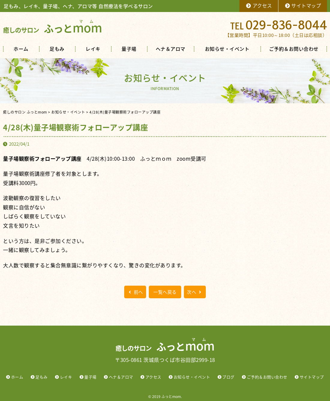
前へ (135, 292)
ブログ (228, 377)
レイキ (93, 48)
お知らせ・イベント (227, 48)
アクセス (258, 5)
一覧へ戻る (165, 292)
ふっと (52, 28)
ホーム (21, 48)
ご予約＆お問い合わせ (294, 48)
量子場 (129, 48)
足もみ (57, 48)
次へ (195, 292)
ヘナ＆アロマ (170, 48)
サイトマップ (302, 5)
